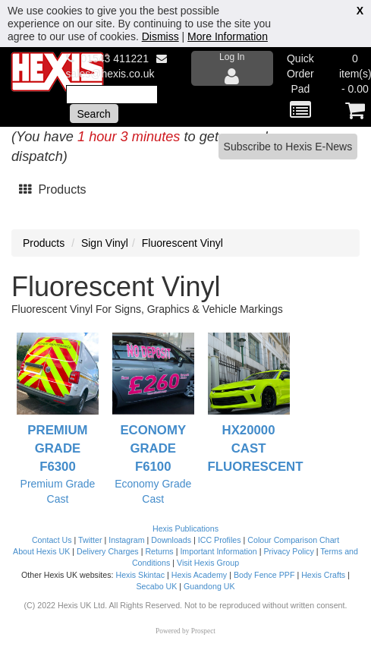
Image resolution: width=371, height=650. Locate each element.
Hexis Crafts (323, 574)
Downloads (171, 539)
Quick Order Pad (300, 86)
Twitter (90, 539)
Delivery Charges (108, 551)
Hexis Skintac (140, 574)
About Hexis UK (41, 551)
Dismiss (160, 36)
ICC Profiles (219, 539)
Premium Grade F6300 (57, 448)
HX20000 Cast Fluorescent (255, 448)
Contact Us (52, 539)
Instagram (126, 539)
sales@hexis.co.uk (110, 74)
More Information (227, 36)
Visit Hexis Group (208, 562)
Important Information (218, 551)
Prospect (203, 631)
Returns (159, 551)
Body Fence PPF (264, 574)
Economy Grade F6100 (153, 448)
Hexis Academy (199, 574)
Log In (232, 69)
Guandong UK (209, 586)
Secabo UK (156, 586)
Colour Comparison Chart (293, 539)
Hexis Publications (185, 528)
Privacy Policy (288, 551)
